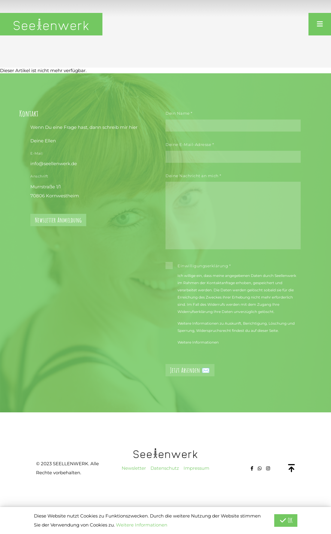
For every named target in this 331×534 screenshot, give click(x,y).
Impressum (196, 468)
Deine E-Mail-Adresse (190, 144)
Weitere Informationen (198, 342)
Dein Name (179, 113)
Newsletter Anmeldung (58, 220)
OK (286, 520)
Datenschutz (164, 468)
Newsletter (134, 468)
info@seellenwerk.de (53, 163)
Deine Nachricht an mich (193, 175)
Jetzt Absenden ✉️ (190, 370)
